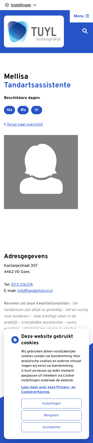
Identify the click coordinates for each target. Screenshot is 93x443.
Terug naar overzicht (23, 124)
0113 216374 (22, 284)
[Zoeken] (85, 31)
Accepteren (51, 427)
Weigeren (51, 415)
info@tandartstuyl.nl (35, 291)
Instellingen (51, 404)
